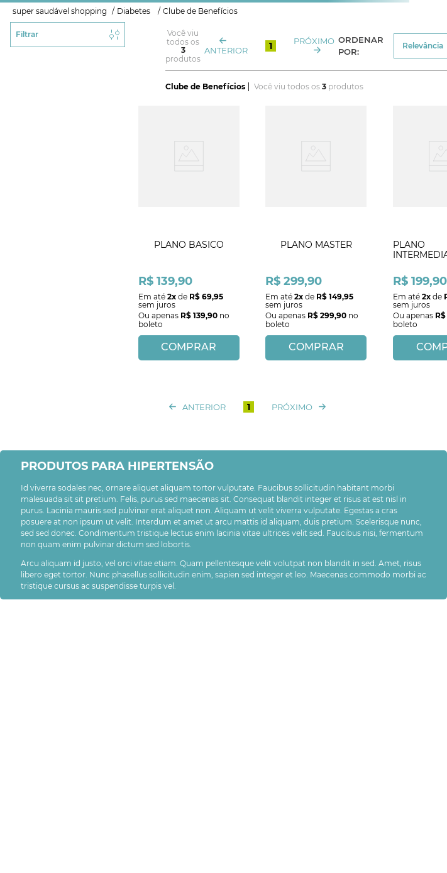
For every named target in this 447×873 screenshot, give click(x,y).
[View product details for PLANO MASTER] (316, 231)
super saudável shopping (60, 11)
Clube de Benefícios (200, 11)
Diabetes (133, 11)
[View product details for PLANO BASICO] (189, 231)
